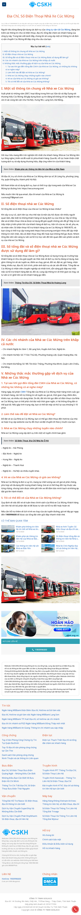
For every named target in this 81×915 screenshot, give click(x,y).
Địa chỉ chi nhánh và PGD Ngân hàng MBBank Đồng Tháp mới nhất (33, 723)
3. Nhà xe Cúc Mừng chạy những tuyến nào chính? (28, 75)
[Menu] (4, 4)
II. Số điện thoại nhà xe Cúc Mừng (18, 54)
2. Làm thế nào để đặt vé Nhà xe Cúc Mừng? (25, 72)
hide (48, 46)
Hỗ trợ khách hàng (51, 848)
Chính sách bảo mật (51, 839)
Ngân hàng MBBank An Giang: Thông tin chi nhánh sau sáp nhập (32, 727)
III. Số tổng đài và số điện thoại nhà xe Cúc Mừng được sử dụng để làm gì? (36, 57)
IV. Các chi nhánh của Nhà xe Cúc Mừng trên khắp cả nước (29, 60)
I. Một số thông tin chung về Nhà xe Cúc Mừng (24, 51)
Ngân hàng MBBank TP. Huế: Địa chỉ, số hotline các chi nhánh (30, 719)
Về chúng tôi (48, 835)
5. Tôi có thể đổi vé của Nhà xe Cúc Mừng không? (28, 81)
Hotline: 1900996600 (11, 878)
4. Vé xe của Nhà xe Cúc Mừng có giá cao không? (27, 78)
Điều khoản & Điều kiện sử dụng (57, 843)
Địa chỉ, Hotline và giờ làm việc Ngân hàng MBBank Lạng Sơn (30, 714)
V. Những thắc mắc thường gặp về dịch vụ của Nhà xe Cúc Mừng (31, 63)
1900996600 (39, 649)
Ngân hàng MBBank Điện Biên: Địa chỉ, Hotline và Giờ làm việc (31, 710)
